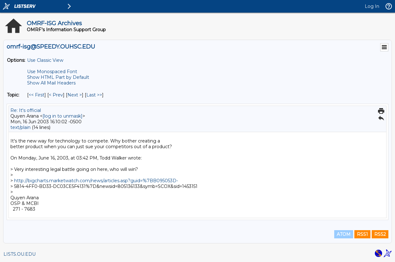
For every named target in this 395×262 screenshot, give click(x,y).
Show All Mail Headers (51, 83)
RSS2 (380, 234)
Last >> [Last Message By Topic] (94, 95)
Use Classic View (45, 60)
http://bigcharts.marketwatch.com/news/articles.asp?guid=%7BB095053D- (96, 180)
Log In (372, 6)
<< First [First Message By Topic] (36, 95)
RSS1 (362, 234)
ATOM (344, 234)
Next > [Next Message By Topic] (74, 95)
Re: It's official (25, 110)
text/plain (20, 127)
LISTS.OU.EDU (19, 254)
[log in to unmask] (63, 116)
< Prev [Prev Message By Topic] (56, 95)
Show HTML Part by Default (58, 77)
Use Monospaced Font (52, 71)
